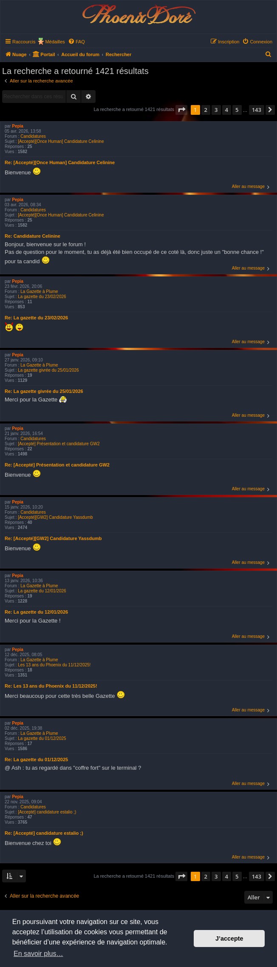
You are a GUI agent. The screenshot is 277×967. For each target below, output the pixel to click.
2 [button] (205, 110)
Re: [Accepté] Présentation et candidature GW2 (57, 464)
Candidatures (32, 136)
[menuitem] (76, 42)
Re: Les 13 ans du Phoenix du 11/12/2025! (51, 685)
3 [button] (216, 110)
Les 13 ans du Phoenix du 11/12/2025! (54, 665)
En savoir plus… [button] (38, 953)
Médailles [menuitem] (55, 41)
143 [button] (256, 110)
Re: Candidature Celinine (32, 236)
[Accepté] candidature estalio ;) (47, 812)
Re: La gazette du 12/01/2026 (36, 611)
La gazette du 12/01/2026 (42, 591)
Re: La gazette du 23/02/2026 (36, 317)
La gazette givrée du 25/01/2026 (48, 370)
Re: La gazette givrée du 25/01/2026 (44, 391)
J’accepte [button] (229, 938)
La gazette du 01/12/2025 (42, 738)
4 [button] (226, 110)
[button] (181, 109)
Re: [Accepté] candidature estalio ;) (44, 833)
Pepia (17, 126)
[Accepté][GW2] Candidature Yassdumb (55, 517)
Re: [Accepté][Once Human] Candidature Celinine (60, 162)
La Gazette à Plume (39, 291)
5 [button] (236, 110)
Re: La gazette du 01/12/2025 (36, 759)
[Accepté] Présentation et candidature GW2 (58, 443)
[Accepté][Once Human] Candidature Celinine (61, 141)
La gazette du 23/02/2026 (42, 296)
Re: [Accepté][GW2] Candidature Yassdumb (53, 538)
